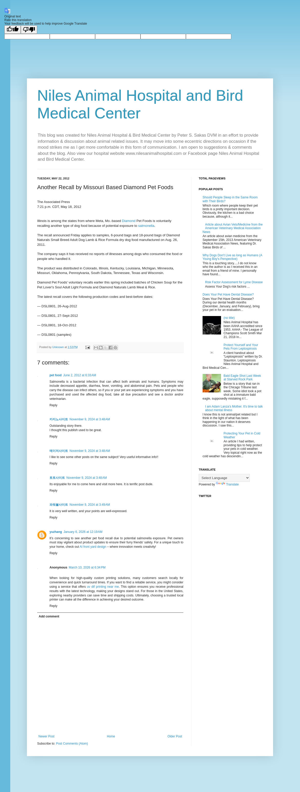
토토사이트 (57, 478)
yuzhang (55, 532)
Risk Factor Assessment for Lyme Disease (234, 282)
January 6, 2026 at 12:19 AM (83, 532)
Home (111, 736)
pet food (55, 375)
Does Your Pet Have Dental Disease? (228, 294)
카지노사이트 (58, 419)
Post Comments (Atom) (72, 743)
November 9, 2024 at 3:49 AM (89, 504)
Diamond (129, 221)
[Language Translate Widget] (224, 478)
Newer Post (46, 736)
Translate (227, 484)
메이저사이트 (58, 451)
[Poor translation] (29, 29)
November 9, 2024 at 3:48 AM (89, 419)
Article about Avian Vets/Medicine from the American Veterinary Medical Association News (233, 228)
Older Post (174, 736)
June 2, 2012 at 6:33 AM (79, 375)
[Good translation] (12, 29)
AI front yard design (92, 547)
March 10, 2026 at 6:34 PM (87, 567)
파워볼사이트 (58, 504)
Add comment (49, 616)
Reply (53, 405)
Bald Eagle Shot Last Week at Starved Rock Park (242, 377)
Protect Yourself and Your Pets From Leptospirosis (241, 346)
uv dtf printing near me (103, 586)
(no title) (229, 318)
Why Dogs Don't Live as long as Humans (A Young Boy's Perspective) (232, 257)
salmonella (146, 226)
